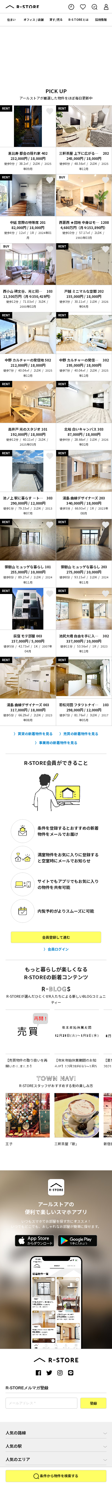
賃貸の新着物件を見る (35, 733)
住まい (11, 19)
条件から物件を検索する (55, 1476)
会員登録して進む (56, 937)
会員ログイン (58, 949)
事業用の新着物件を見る (58, 742)
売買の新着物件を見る (80, 733)
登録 (93, 1403)
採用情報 (101, 19)
